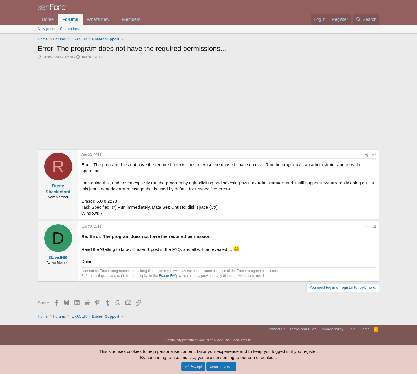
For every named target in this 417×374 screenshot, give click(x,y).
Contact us (276, 329)
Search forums (72, 29)
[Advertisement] (208, 103)
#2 (374, 227)
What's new (98, 19)
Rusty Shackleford (58, 57)
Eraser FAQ (168, 276)
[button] (114, 19)
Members (131, 19)
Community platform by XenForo (208, 340)
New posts (46, 29)
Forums (70, 19)
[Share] (366, 155)
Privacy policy (332, 329)
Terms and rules (303, 329)
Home (48, 19)
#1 (374, 155)
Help (352, 329)
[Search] (366, 19)
